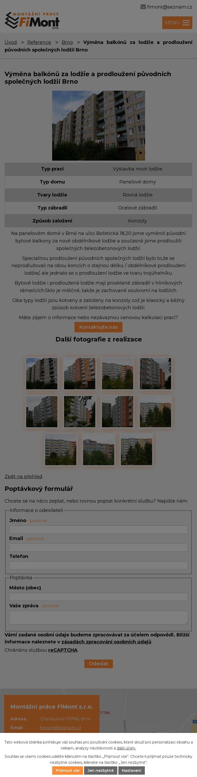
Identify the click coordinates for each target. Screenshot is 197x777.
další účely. (126, 748)
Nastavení (131, 770)
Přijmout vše (67, 770)
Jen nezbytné (101, 770)
